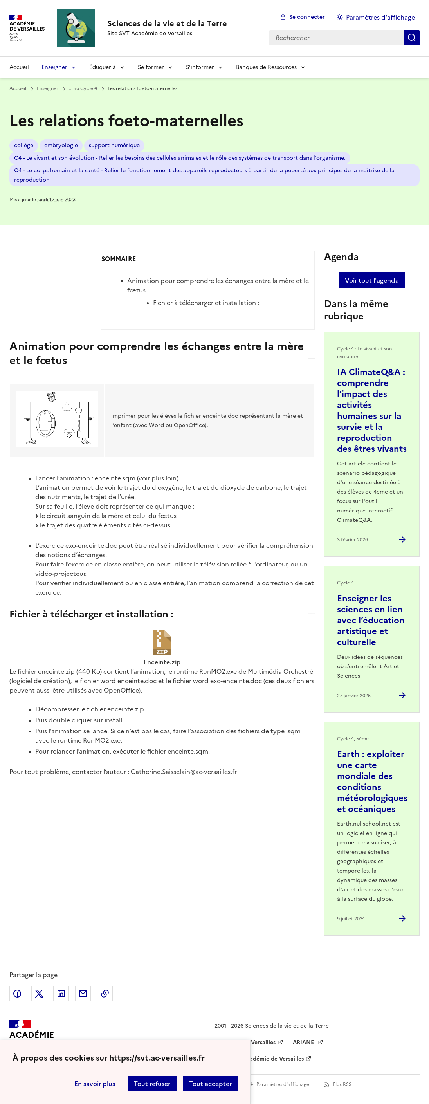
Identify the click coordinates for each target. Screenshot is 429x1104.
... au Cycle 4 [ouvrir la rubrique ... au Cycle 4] (83, 88)
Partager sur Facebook (17, 993)
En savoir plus (94, 1083)
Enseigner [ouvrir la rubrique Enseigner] (47, 88)
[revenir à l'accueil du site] (167, 23)
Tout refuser (152, 1083)
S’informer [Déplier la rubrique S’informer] (200, 67)
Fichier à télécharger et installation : (206, 302)
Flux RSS (342, 1084)
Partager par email (83, 993)
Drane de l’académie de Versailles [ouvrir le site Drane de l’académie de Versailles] (259, 1059)
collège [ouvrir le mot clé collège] (23, 145)
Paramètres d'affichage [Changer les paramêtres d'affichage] (380, 17)
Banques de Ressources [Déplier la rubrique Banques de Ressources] (266, 67)
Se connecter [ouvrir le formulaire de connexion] (307, 17)
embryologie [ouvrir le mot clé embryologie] (61, 145)
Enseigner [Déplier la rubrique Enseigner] (54, 67)
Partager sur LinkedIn (61, 993)
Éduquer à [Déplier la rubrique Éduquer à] (102, 67)
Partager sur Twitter (39, 993)
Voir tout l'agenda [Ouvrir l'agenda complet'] (372, 280)
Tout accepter (210, 1083)
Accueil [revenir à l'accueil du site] (19, 67)
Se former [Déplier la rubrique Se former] (151, 67)
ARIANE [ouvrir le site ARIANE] (304, 1042)
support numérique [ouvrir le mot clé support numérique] (114, 145)
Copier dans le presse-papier (105, 993)
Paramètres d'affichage (282, 1084)
